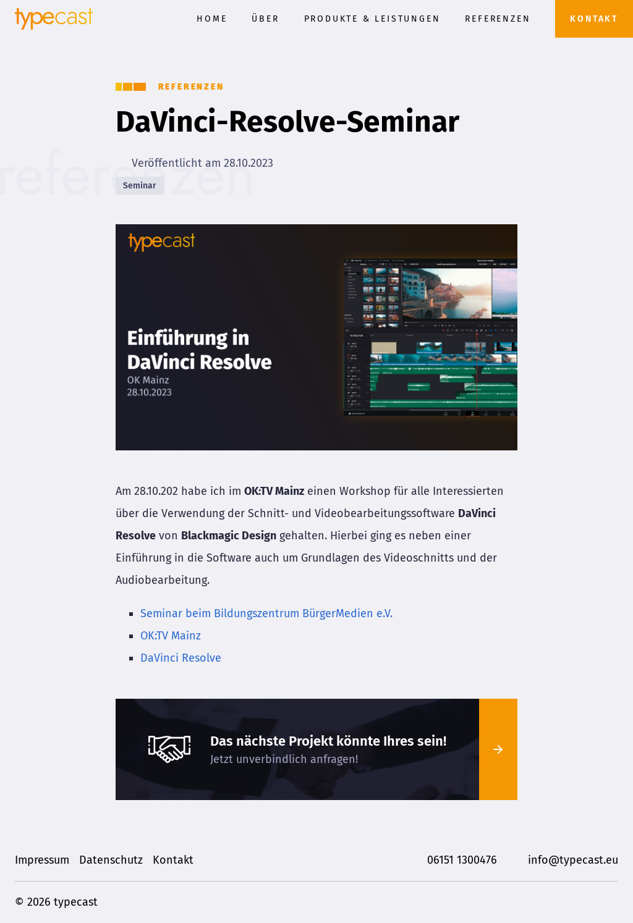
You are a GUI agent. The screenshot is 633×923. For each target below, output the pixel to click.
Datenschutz (111, 860)
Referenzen (497, 19)
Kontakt (594, 19)
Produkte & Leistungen (372, 19)
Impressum (42, 860)
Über (265, 19)
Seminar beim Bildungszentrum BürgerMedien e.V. (266, 613)
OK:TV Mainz (170, 636)
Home (212, 19)
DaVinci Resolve (180, 658)
